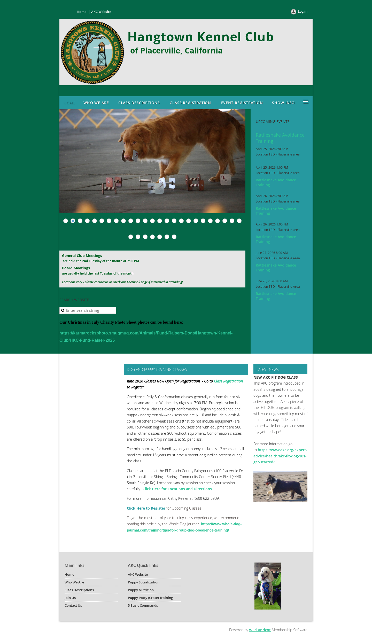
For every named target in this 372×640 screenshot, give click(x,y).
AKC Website (101, 11)
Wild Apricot (260, 629)
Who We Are (74, 582)
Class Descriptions (79, 590)
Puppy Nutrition (141, 590)
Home (81, 11)
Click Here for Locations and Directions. (178, 488)
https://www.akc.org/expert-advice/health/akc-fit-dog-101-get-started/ (280, 455)
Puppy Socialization (143, 582)
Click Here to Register (146, 508)
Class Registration (228, 381)
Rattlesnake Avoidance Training (280, 138)
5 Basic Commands (143, 605)
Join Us (70, 597)
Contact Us (73, 605)
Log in (302, 11)
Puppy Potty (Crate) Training (150, 597)
